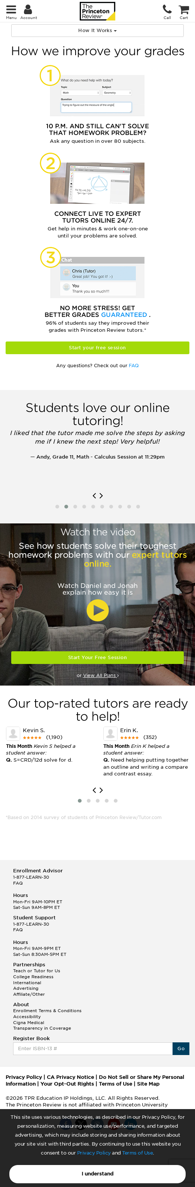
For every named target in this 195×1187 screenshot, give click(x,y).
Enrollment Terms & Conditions (47, 1010)
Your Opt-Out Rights (67, 1084)
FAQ (134, 365)
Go (181, 1048)
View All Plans (101, 675)
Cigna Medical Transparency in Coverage (42, 1025)
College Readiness (33, 976)
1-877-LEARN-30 (31, 877)
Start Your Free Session (97, 657)
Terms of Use (137, 1153)
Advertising (26, 988)
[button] (57, 506)
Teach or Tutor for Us (36, 970)
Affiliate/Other (29, 994)
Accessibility (27, 1016)
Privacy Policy (94, 1153)
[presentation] (94, 496)
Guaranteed (125, 314)
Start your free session (97, 347)
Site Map (148, 1084)
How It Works (97, 30)
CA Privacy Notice (70, 1077)
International (27, 982)
